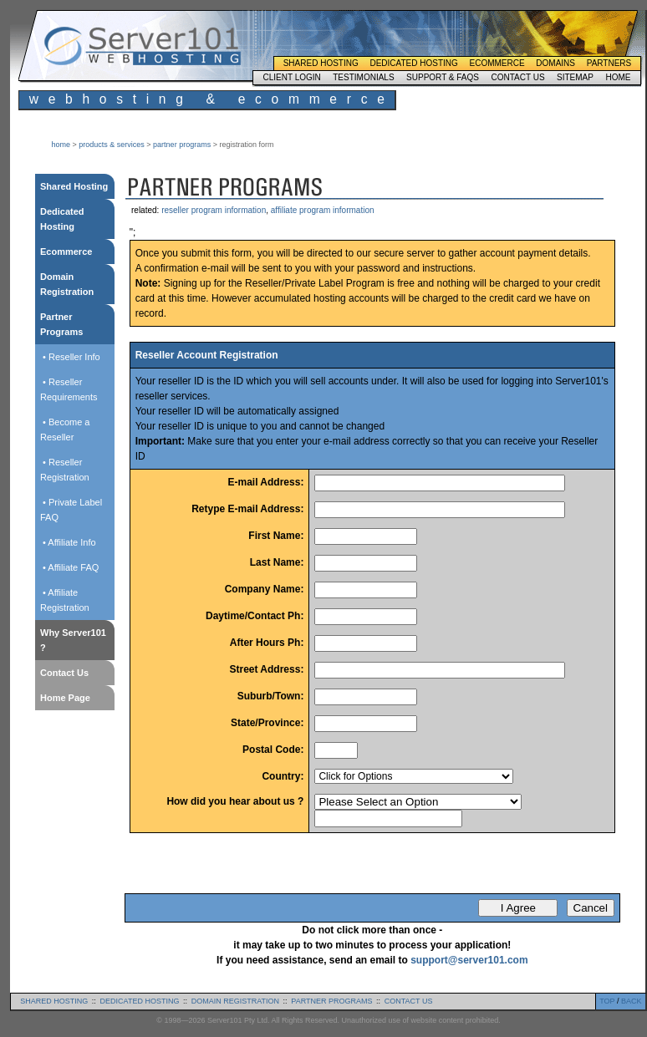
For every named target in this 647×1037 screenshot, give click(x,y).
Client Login (291, 77)
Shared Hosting (321, 63)
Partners (609, 63)
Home (617, 77)
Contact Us (517, 77)
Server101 (142, 46)
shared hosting (54, 1001)
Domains (555, 63)
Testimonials (363, 77)
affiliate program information (322, 210)
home (61, 144)
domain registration (235, 1001)
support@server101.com (468, 960)
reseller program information (213, 210)
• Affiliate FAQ (69, 567)
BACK (631, 1001)
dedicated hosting (140, 1001)
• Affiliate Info (68, 542)
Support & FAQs (442, 77)
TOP (606, 1001)
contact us (409, 1001)
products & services (112, 144)
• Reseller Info (70, 357)
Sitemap (575, 77)
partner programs (182, 144)
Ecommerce (497, 63)
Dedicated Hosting (413, 63)
